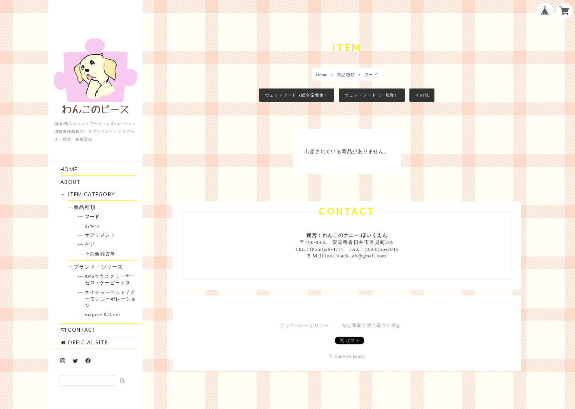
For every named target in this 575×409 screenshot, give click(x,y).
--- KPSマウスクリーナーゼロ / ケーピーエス (110, 279)
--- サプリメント (100, 235)
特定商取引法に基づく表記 (371, 325)
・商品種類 (85, 207)
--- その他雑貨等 (100, 254)
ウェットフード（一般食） (372, 95)
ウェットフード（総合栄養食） (297, 95)
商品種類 (346, 74)
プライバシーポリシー (304, 325)
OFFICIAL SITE (84, 342)
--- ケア (90, 244)
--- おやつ (92, 226)
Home (321, 74)
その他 (422, 95)
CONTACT (78, 330)
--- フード (92, 216)
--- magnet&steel (103, 314)
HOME (68, 169)
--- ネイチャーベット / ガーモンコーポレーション (110, 298)
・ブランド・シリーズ (98, 267)
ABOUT (70, 182)
